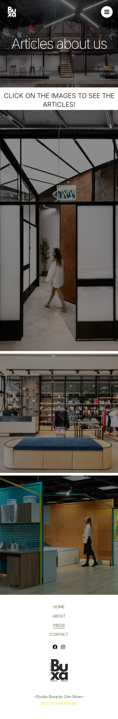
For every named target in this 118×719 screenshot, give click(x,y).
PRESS (59, 625)
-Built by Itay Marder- (59, 703)
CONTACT (59, 634)
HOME (59, 607)
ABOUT (59, 616)
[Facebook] (55, 647)
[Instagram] (63, 647)
